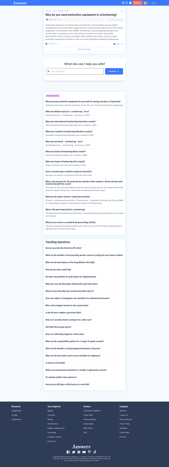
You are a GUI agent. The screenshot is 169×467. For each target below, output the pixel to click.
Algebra (50, 411)
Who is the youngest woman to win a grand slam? (67, 305)
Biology (50, 419)
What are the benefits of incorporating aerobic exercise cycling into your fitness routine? (84, 255)
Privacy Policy (125, 424)
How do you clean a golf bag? (58, 269)
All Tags (14, 415)
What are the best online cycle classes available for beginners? (73, 355)
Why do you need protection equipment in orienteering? (81, 15)
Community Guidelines (92, 411)
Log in (154, 3)
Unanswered (16, 419)
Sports (55, 11)
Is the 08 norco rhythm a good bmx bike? (63, 312)
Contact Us (124, 415)
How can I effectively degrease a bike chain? (65, 334)
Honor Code (88, 415)
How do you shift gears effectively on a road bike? (67, 384)
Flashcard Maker (90, 419)
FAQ (85, 432)
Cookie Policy (125, 432)
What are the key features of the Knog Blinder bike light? (70, 262)
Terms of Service (126, 419)
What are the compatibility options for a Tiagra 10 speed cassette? (75, 341)
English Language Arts (56, 428)
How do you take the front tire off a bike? (64, 248)
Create (137, 3)
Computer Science (54, 437)
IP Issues (123, 437)
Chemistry (51, 415)
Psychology (52, 432)
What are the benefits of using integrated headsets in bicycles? (73, 348)
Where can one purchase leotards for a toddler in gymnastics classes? (76, 370)
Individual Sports (64, 11)
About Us (123, 411)
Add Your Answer (84, 49)
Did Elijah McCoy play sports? (58, 327)
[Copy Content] (117, 44)
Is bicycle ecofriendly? (55, 363)
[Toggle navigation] (123, 3)
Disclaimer (123, 428)
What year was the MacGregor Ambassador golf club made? (72, 284)
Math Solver (88, 428)
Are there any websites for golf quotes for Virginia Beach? (71, 276)
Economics (52, 441)
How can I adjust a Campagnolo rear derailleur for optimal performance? (78, 298)
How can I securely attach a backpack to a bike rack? (69, 320)
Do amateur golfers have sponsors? (61, 377)
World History (53, 424)
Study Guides (89, 424)
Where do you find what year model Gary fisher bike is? (70, 291)
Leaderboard (16, 411)
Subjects (48, 11)
